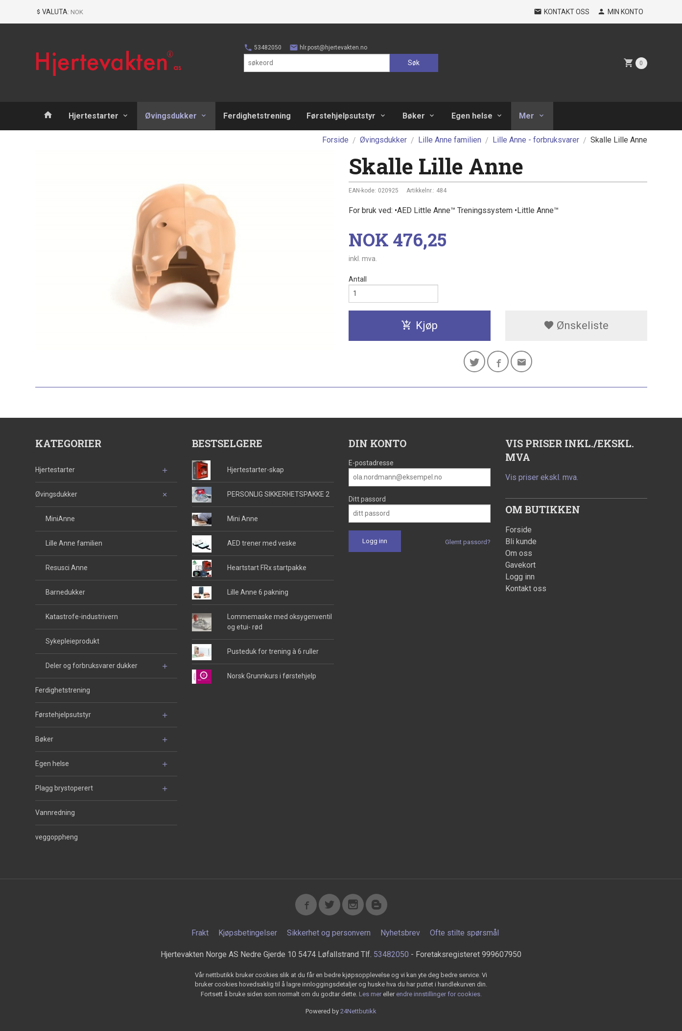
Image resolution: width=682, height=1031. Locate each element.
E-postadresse (371, 463)
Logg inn (520, 576)
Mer (526, 115)
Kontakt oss (525, 588)
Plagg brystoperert (64, 788)
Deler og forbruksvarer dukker (92, 666)
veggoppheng (56, 837)
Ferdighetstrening (257, 115)
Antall (358, 279)
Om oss (518, 553)
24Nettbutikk (358, 1011)
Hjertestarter (93, 115)
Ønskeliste (576, 325)
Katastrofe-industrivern (82, 617)
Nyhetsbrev (400, 932)
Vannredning (55, 812)
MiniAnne (60, 519)
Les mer (371, 994)
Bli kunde (521, 541)
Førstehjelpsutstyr (341, 115)
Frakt (200, 932)
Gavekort (520, 565)
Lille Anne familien (74, 543)
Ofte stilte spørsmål (464, 932)
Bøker (413, 115)
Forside (335, 139)
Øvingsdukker (171, 115)
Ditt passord (367, 499)
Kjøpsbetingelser (247, 932)
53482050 (263, 47)
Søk (414, 63)
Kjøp (419, 325)
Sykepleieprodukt (72, 641)
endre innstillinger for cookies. (439, 994)
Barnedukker (65, 592)
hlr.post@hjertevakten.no (328, 47)
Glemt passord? (468, 542)
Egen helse (472, 115)
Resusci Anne (67, 568)
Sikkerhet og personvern (329, 932)
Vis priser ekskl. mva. (541, 477)
